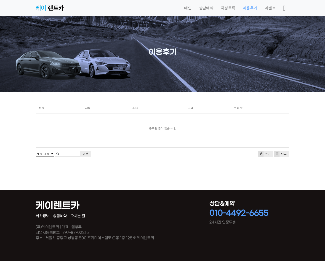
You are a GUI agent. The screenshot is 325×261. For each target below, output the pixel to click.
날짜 (190, 108)
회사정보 (42, 216)
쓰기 (264, 154)
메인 (188, 8)
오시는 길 (77, 216)
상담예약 (206, 8)
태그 (280, 154)
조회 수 (238, 108)
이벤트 (270, 8)
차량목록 (228, 8)
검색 (85, 154)
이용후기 (250, 8)
